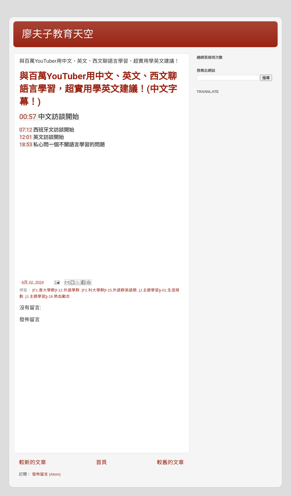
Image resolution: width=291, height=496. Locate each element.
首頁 (101, 462)
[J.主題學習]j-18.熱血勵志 (48, 296)
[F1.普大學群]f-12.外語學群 (56, 290)
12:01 (25, 137)
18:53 (25, 144)
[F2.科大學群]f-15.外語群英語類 (109, 290)
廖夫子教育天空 (57, 34)
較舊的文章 (170, 462)
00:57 (27, 117)
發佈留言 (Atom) (46, 474)
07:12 (25, 130)
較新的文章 (32, 462)
